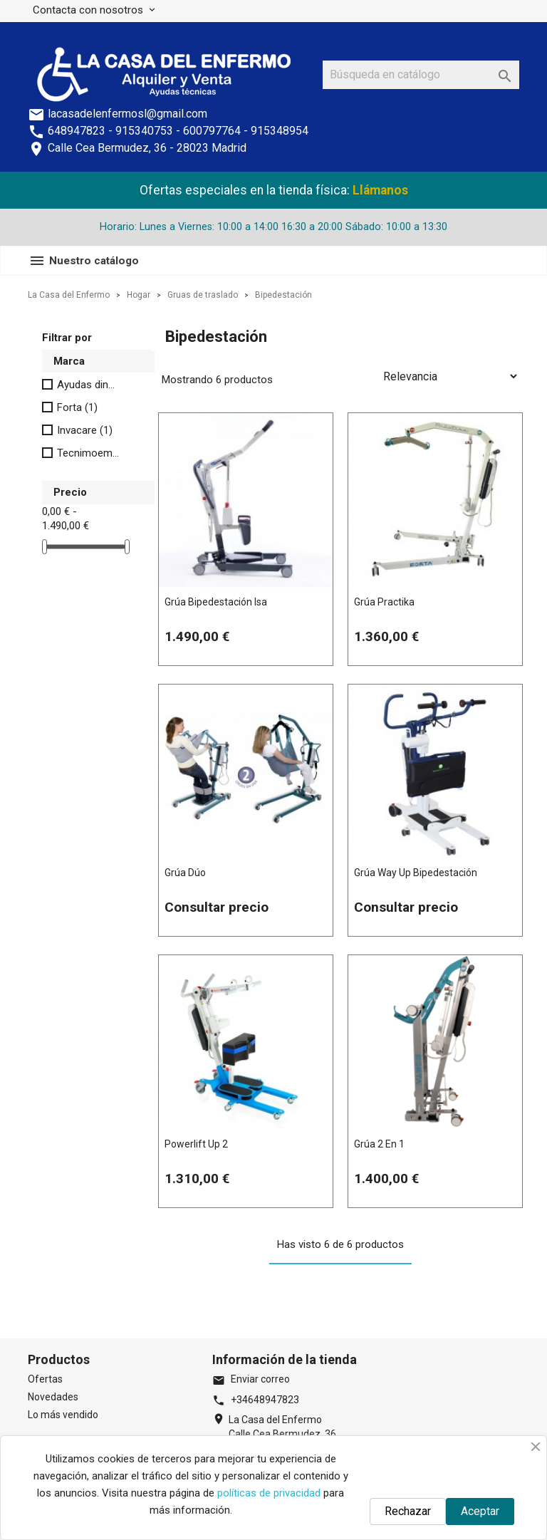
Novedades (53, 1397)
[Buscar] (421, 75)
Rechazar (408, 1511)
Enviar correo (251, 1379)
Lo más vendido (63, 1414)
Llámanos (380, 190)
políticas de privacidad (269, 1493)
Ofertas (45, 1379)
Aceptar (480, 1511)
